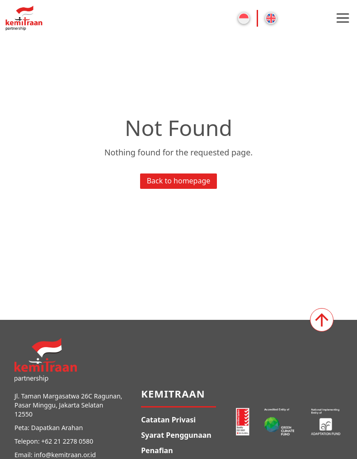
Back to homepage (179, 181)
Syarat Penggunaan (176, 435)
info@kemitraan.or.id (65, 454)
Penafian (157, 450)
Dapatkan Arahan (57, 427)
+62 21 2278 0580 (67, 441)
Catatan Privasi (168, 420)
